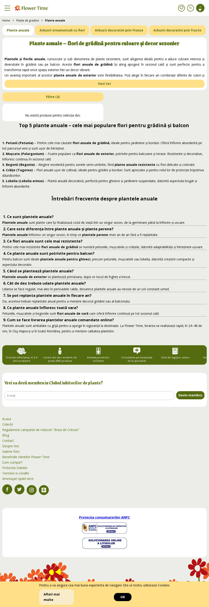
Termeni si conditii (15, 473)
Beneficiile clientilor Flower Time (25, 457)
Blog (5, 435)
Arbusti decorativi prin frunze (119, 30)
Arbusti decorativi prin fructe (177, 30)
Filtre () (53, 97)
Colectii (7, 424)
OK (122, 597)
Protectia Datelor (15, 468)
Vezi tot (104, 83)
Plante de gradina (27, 20)
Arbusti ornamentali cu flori (62, 30)
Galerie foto (11, 451)
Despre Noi (10, 446)
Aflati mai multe (52, 597)
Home (6, 20)
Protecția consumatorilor (104, 517)
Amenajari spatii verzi (17, 478)
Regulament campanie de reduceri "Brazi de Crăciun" (41, 430)
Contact (8, 440)
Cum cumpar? (12, 462)
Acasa (6, 419)
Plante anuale (55, 20)
